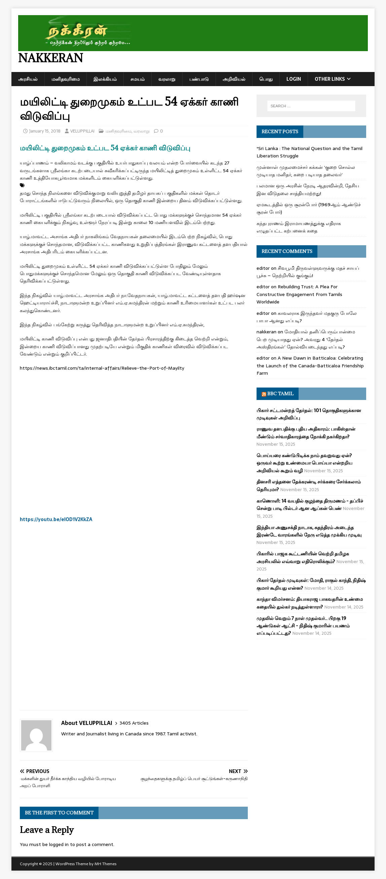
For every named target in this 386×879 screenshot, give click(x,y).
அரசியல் (28, 79)
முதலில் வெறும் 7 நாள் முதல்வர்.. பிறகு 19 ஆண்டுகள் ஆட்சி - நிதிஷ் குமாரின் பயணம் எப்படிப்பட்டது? (303, 626)
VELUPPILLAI (82, 131)
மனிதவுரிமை (65, 79)
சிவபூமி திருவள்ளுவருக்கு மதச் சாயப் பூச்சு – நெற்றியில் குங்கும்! (308, 271)
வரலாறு (167, 79)
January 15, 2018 (45, 131)
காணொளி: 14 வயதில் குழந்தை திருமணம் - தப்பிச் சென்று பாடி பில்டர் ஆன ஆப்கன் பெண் (310, 504)
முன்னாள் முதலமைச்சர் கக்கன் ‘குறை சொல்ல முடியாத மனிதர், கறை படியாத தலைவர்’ (306, 170)
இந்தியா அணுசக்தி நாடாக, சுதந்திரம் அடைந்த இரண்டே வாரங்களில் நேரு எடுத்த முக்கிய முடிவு (309, 531)
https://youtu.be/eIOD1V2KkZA (56, 519)
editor (263, 268)
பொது (266, 79)
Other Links (330, 79)
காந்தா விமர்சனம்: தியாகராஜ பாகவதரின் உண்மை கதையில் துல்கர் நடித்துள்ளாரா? (310, 602)
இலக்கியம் (105, 79)
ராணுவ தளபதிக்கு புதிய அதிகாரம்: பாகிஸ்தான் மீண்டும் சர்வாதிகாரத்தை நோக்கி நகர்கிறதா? (306, 432)
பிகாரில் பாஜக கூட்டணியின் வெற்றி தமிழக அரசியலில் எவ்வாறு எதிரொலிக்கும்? (303, 557)
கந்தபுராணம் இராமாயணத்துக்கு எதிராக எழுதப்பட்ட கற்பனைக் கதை (299, 227)
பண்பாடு (199, 79)
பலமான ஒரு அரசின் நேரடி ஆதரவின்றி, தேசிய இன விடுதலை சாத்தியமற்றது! (308, 189)
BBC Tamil (280, 394)
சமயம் (137, 79)
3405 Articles (134, 723)
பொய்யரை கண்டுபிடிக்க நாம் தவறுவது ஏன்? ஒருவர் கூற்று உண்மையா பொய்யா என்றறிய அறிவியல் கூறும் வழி (304, 463)
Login (293, 79)
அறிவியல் (234, 79)
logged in (59, 844)
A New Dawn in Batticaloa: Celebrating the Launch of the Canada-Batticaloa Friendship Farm (310, 365)
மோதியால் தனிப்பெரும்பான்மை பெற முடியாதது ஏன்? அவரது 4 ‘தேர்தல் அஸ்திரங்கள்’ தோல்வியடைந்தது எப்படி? (306, 339)
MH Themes (105, 863)
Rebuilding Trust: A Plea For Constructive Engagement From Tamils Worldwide (299, 294)
